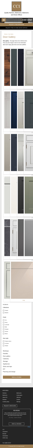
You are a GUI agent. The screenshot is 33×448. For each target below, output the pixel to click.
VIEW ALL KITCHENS (16, 377)
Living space (19, 395)
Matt (6, 327)
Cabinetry (6, 358)
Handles (5, 353)
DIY (4, 369)
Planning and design (9, 371)
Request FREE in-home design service (16, 28)
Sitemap (18, 401)
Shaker (6, 345)
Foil (6, 320)
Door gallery (6, 356)
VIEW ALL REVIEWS (16, 424)
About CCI (5, 397)
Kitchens (5, 34)
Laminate (7, 324)
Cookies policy (6, 401)
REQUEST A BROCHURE (10, 405)
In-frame (7, 343)
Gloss (6, 322)
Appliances (6, 364)
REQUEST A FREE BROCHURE (16, 24)
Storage (5, 361)
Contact (18, 399)
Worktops (6, 351)
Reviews (4, 399)
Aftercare (19, 397)
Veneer (6, 331)
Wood (6, 333)
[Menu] (4, 20)
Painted (6, 329)
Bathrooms (19, 393)
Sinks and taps (7, 366)
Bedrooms (5, 395)
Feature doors (8, 341)
